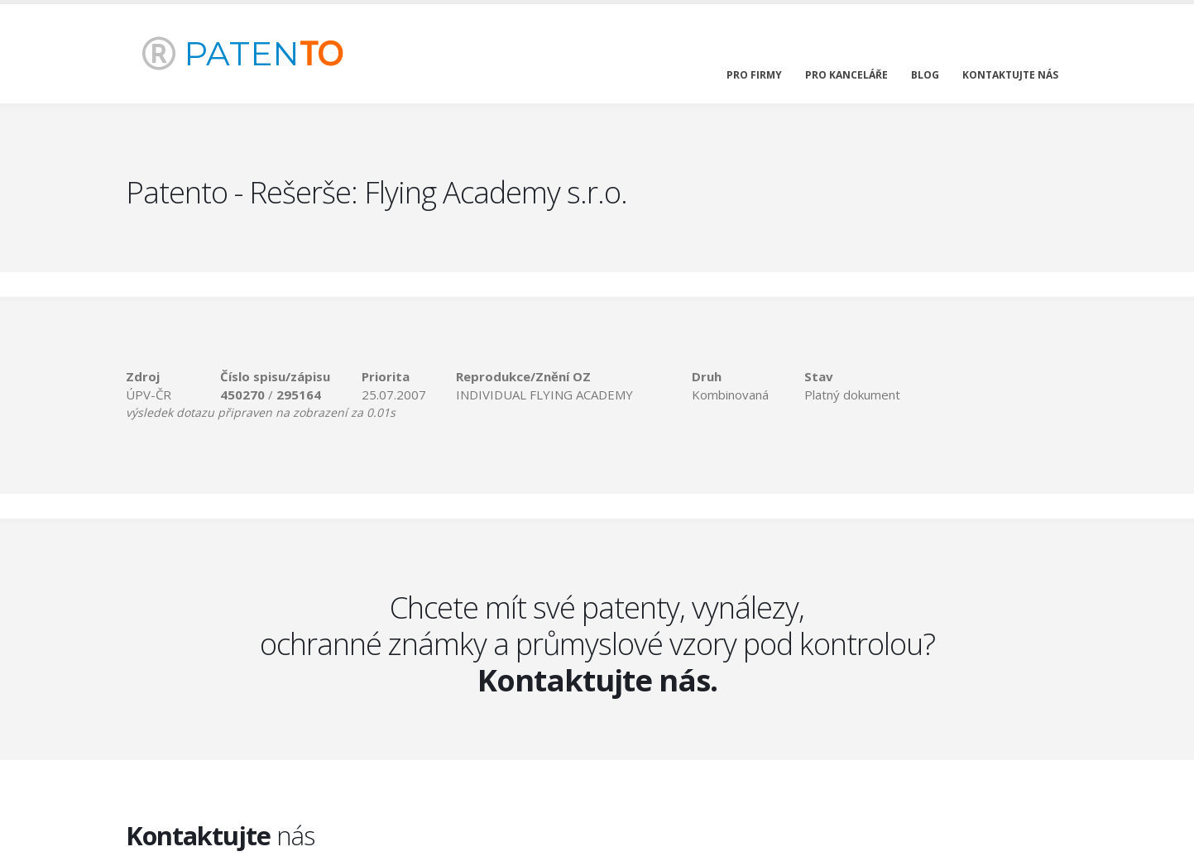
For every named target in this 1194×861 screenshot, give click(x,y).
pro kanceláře (846, 75)
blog (925, 75)
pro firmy (754, 75)
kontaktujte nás (1010, 75)
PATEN (242, 53)
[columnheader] (173, 376)
